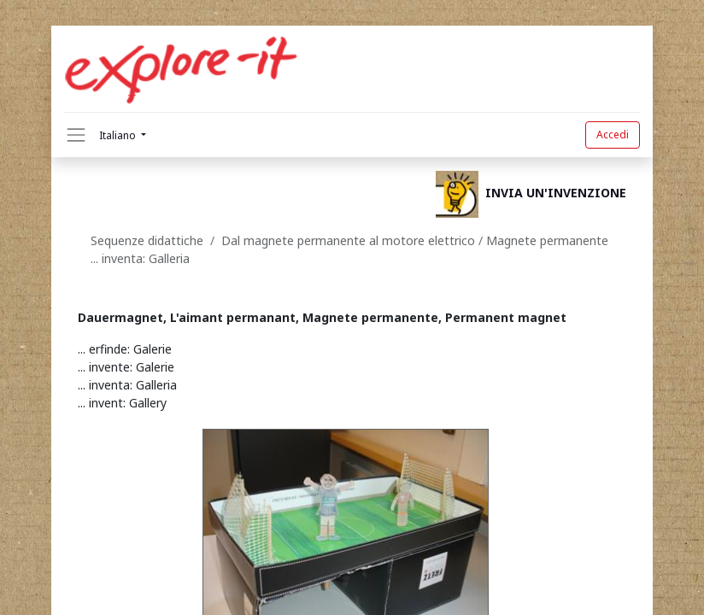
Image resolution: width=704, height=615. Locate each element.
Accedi (612, 134)
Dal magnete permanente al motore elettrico (349, 240)
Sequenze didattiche (147, 240)
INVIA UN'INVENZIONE (555, 193)
